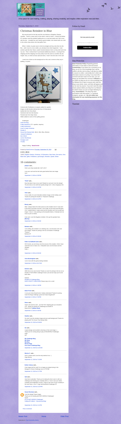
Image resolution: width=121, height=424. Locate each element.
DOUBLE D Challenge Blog (32, 279)
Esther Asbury (29, 365)
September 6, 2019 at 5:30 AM (33, 236)
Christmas (37, 154)
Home (44, 416)
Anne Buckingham (30, 258)
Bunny (26, 204)
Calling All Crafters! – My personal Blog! (35, 401)
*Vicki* (26, 181)
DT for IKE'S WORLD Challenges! (34, 399)
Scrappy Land (24, 140)
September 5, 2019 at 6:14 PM (33, 199)
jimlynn (27, 165)
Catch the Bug (24, 122)
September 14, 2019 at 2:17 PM (33, 371)
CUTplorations (45, 154)
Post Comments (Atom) (32, 420)
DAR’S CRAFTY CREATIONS (33, 281)
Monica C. (27, 353)
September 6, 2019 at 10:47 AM (33, 263)
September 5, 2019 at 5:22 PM (33, 187)
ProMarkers (34, 156)
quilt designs (40, 156)
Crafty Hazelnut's (25, 124)
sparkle (52, 156)
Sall (26, 377)
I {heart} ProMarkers (26, 134)
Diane (26, 302)
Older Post (64, 416)
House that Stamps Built (27, 132)
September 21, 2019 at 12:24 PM (33, 386)
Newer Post (22, 416)
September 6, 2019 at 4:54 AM (33, 221)
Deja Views (52, 154)
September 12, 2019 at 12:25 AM (33, 347)
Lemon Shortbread (25, 138)
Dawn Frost (28, 290)
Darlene (27, 268)
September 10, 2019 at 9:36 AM (33, 322)
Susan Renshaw (29, 392)
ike (25, 327)
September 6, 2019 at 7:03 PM (33, 297)
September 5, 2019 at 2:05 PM (33, 175)
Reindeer (47, 156)
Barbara (27, 226)
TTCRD (22, 141)
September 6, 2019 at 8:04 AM (33, 253)
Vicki (26, 192)
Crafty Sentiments (25, 126)
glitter (28, 156)
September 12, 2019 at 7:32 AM (33, 359)
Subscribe (87, 47)
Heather (27, 316)
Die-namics (59, 154)
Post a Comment (27, 408)
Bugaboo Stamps (29, 154)
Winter (57, 156)
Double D (23, 130)
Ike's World (23, 136)
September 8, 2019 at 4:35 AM (33, 310)
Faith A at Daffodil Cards (32, 241)
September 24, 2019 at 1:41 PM (33, 405)
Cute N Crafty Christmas (27, 128)
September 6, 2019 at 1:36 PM (33, 285)
